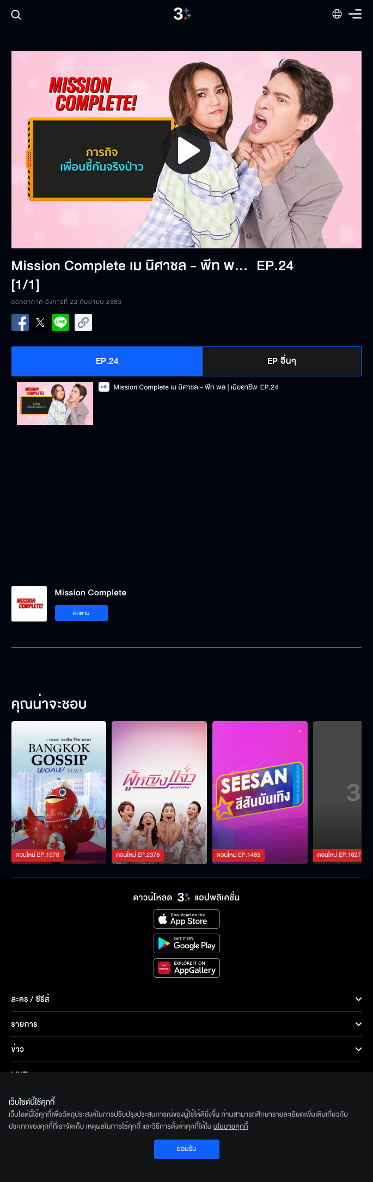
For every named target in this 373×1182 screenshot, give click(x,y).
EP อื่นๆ (282, 361)
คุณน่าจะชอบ (49, 705)
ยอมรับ (186, 1148)
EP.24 (107, 361)
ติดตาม (81, 613)
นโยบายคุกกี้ (230, 1126)
